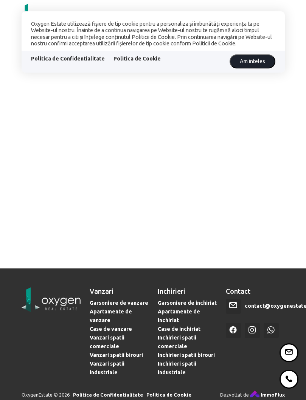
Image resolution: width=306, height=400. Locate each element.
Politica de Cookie (137, 59)
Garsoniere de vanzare (119, 324)
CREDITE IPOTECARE (169, 8)
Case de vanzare (111, 350)
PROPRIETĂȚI (108, 8)
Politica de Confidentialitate (68, 59)
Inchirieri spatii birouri (186, 377)
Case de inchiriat (179, 350)
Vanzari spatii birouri (116, 377)
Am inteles (252, 61)
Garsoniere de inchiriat (187, 324)
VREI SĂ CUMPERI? (239, 8)
